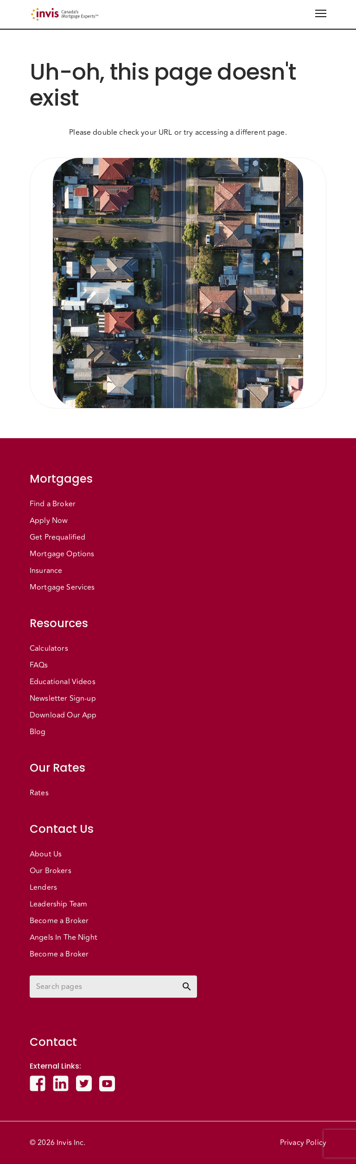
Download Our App (63, 715)
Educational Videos (62, 681)
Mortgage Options (62, 554)
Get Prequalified (57, 537)
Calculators (49, 648)
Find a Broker (53, 504)
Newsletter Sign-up (63, 698)
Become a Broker (59, 920)
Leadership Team (58, 904)
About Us (46, 854)
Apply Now (49, 520)
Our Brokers (50, 870)
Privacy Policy (303, 1142)
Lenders (43, 887)
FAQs (39, 665)
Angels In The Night (63, 937)
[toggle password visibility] (187, 986)
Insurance (46, 570)
